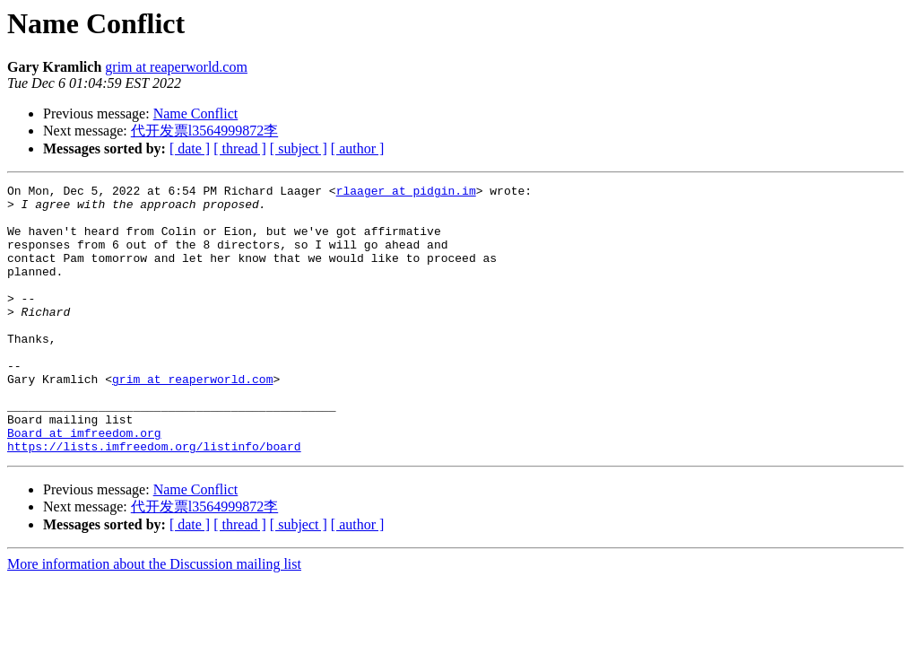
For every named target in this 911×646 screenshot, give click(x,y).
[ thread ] (239, 148)
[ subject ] (298, 148)
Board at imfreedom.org (84, 484)
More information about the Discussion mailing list (154, 617)
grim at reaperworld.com (176, 66)
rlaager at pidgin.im (406, 193)
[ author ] (358, 148)
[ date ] (189, 148)
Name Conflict (196, 113)
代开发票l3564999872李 (204, 130)
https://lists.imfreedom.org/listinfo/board (154, 500)
